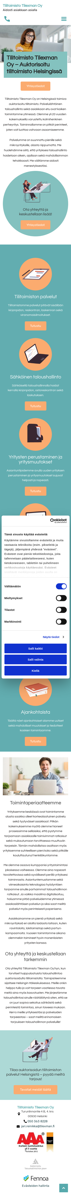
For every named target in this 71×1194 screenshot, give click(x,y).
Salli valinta (35, 659)
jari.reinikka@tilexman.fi (38, 1126)
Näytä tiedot (51, 637)
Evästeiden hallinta (35, 1186)
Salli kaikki (35, 648)
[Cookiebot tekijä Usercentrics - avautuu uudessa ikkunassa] (50, 520)
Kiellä (35, 670)
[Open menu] (64, 19)
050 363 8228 (37, 1121)
